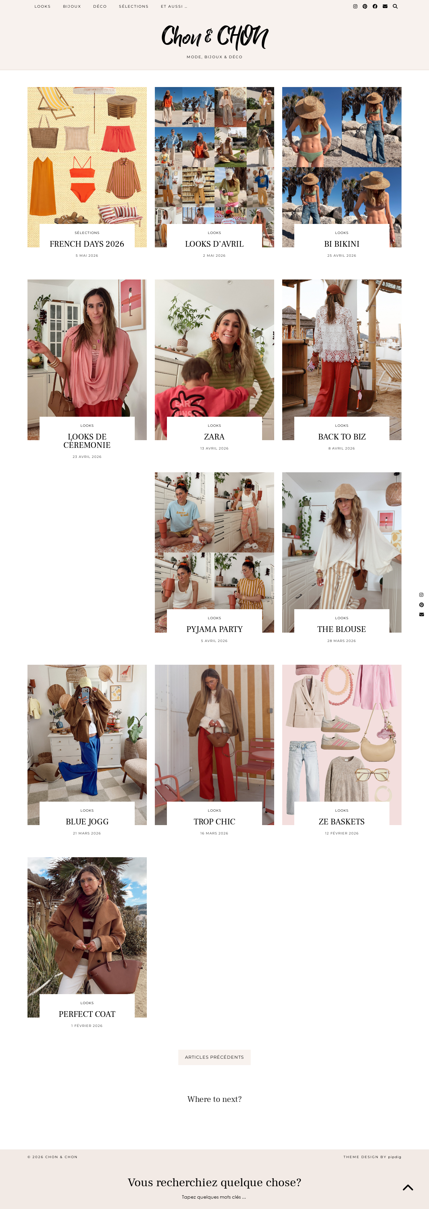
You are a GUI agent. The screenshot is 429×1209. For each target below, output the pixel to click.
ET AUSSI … (174, 6)
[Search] (395, 6)
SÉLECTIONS (134, 6)
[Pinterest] (365, 6)
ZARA (214, 436)
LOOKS (43, 6)
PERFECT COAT (87, 1014)
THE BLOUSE (341, 629)
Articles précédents (214, 1057)
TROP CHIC (214, 821)
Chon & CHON (214, 38)
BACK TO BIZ (342, 436)
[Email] (385, 6)
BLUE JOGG (87, 821)
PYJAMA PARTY (214, 629)
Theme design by (373, 1157)
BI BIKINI (342, 244)
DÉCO (100, 6)
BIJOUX (72, 6)
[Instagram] (355, 6)
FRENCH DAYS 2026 (87, 244)
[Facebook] (375, 6)
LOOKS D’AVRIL (214, 244)
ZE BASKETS (342, 821)
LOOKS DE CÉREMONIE (87, 441)
